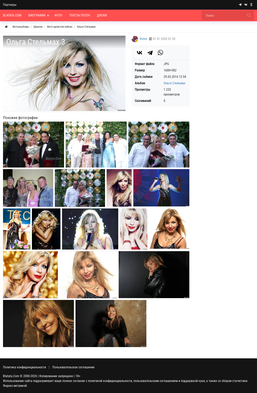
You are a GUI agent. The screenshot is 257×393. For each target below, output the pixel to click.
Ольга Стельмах (174, 83)
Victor (143, 39)
